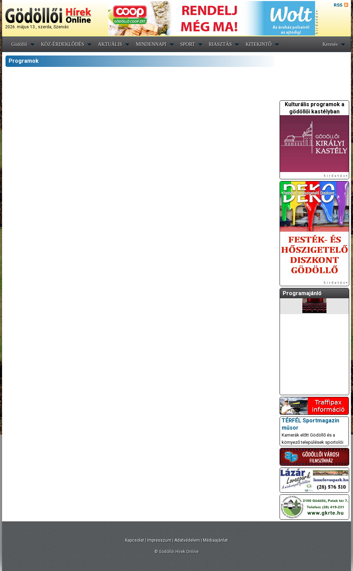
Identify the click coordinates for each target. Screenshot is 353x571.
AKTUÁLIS (110, 44)
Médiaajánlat (215, 540)
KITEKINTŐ (258, 44)
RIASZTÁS (220, 44)
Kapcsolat (134, 540)
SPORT (187, 44)
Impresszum (159, 540)
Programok (24, 61)
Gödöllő (19, 44)
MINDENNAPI (151, 44)
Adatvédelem (187, 540)
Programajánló (302, 293)
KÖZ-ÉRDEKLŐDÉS (62, 44)
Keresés (330, 44)
